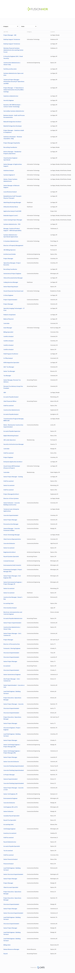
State (28, 26)
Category (10, 26)
